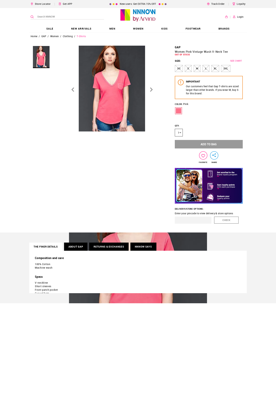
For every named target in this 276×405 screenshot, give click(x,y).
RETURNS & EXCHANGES (109, 246)
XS (178, 68)
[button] (178, 110)
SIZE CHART (236, 60)
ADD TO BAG (209, 144)
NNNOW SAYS (143, 246)
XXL (225, 68)
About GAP (75, 246)
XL (215, 68)
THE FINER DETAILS (46, 246)
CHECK (226, 220)
